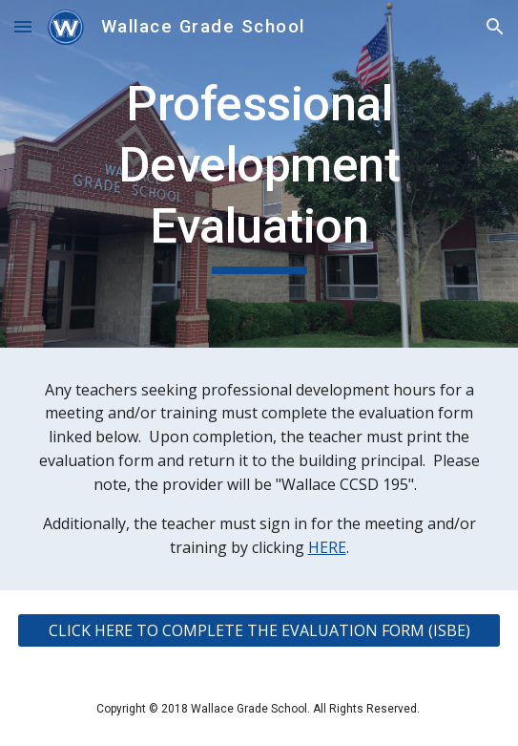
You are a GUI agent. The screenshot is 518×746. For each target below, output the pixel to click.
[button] (23, 26)
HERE (327, 547)
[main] (258, 174)
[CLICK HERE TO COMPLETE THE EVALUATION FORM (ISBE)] (258, 630)
